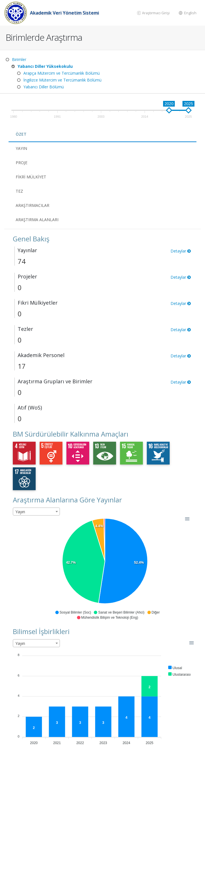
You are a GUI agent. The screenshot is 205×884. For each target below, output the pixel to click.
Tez (19, 191)
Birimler (19, 59)
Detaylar (181, 251)
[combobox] (36, 512)
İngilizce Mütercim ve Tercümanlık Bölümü (62, 80)
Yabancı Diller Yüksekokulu (45, 66)
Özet (21, 134)
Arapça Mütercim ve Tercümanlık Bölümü (61, 73)
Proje (21, 162)
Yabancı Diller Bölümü (43, 86)
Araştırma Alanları (37, 219)
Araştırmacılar (32, 205)
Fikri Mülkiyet (31, 177)
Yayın (21, 148)
